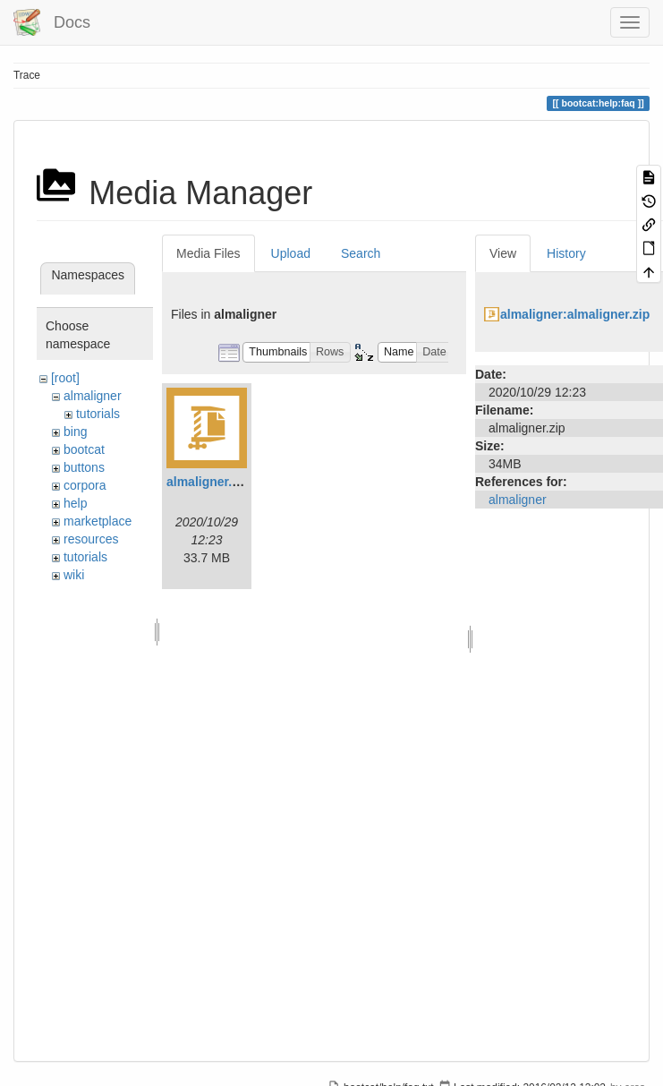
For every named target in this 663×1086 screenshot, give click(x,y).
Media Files (208, 253)
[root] (65, 378)
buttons (84, 467)
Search (360, 253)
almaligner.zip (208, 482)
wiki (74, 575)
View (502, 253)
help (75, 503)
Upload (290, 253)
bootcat (84, 449)
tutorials (98, 413)
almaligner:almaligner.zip (575, 314)
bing (75, 431)
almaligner (93, 396)
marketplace (98, 521)
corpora (85, 485)
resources (91, 539)
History (566, 253)
